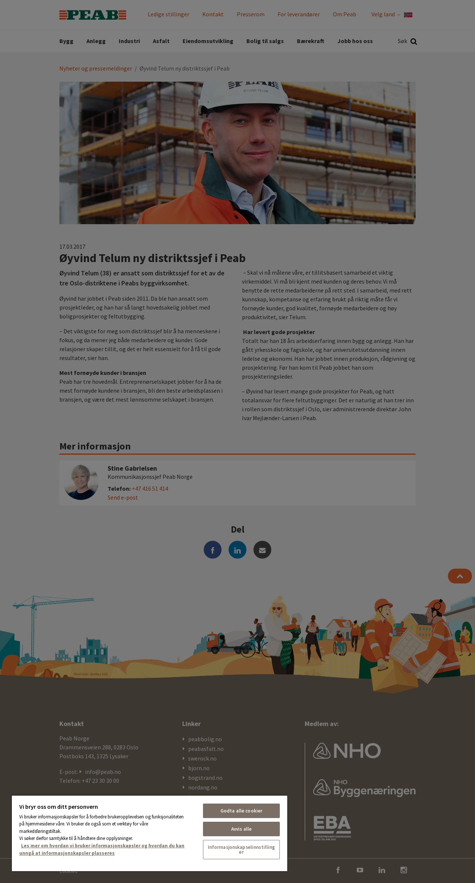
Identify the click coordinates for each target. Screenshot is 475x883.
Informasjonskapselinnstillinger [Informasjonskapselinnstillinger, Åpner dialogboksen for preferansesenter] (241, 849)
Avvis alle (241, 829)
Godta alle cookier (241, 811)
